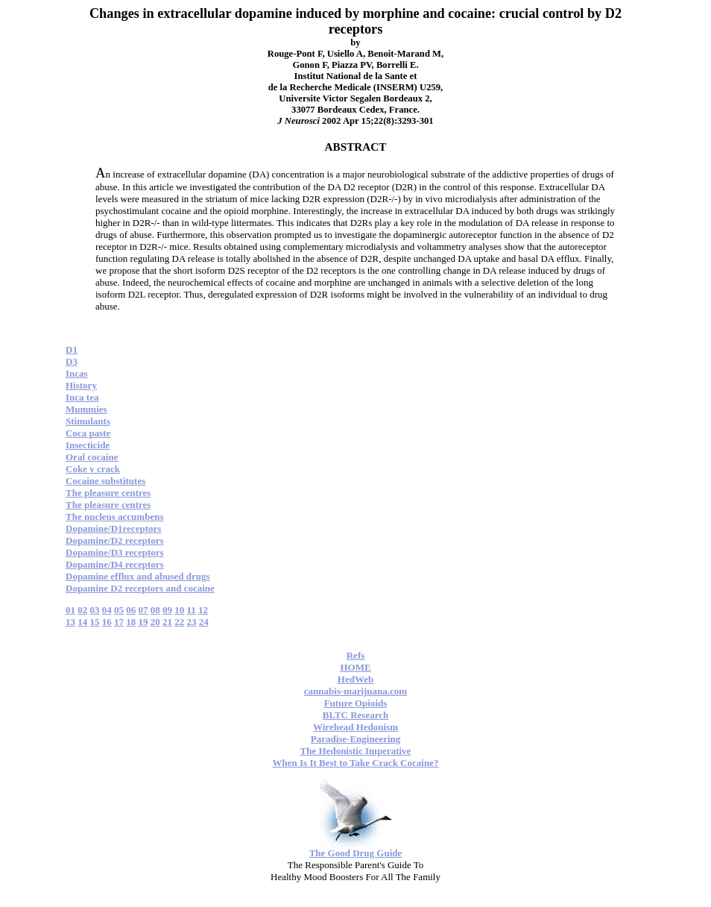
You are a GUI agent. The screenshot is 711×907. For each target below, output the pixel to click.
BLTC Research (355, 715)
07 (143, 609)
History (81, 385)
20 (155, 621)
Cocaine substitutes (105, 480)
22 (179, 621)
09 (167, 609)
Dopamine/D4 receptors (115, 564)
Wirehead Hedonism (355, 726)
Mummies (86, 409)
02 (82, 609)
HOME (355, 667)
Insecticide (88, 445)
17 (119, 621)
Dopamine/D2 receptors (115, 540)
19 (143, 621)
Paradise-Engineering (356, 738)
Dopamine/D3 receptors (115, 552)
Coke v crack (93, 468)
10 (179, 609)
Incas (77, 373)
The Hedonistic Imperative (355, 750)
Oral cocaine (92, 456)
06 (131, 609)
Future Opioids (356, 703)
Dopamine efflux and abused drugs (138, 576)
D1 (72, 349)
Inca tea (82, 397)
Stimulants (88, 421)
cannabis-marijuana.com (355, 691)
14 (82, 621)
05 (119, 609)
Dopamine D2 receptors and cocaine (140, 588)
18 (131, 621)
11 (191, 609)
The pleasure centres (108, 492)
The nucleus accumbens (114, 516)
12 (203, 609)
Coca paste (88, 433)
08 (155, 609)
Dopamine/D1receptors (113, 528)
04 (107, 609)
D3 (72, 361)
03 (95, 609)
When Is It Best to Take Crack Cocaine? (356, 762)
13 (70, 621)
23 (192, 621)
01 (70, 609)
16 (107, 621)
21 (167, 621)
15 (95, 621)
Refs (356, 655)
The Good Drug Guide (355, 853)
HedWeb (355, 679)
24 (204, 621)
